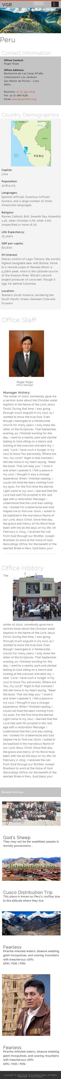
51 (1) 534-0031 (26, 91)
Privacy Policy (35, 1077)
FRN (22, 963)
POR (14, 963)
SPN (6, 963)
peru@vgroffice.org (24, 99)
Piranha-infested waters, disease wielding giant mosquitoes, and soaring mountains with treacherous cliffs (31, 955)
